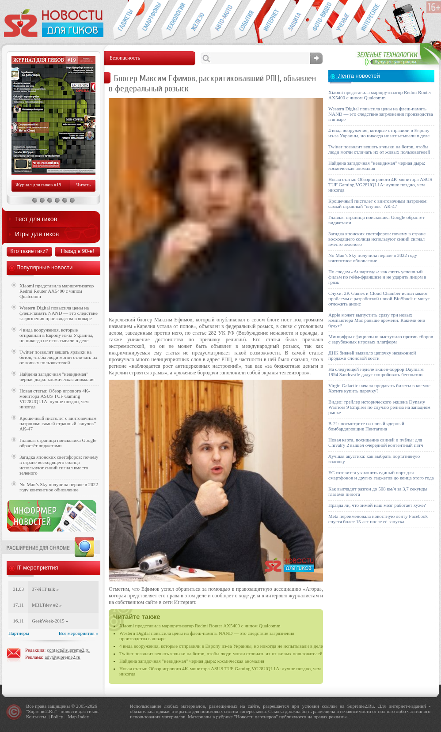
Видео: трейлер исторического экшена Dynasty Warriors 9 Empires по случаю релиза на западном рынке (379, 407)
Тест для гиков (36, 219)
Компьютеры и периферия (198, 20)
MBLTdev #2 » (46, 604)
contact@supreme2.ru (68, 650)
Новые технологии (173, 20)
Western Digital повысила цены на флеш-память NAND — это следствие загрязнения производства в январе (58, 313)
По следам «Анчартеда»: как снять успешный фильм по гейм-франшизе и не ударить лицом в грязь (377, 277)
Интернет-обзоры (271, 20)
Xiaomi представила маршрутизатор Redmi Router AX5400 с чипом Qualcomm (200, 625)
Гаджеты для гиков (124, 20)
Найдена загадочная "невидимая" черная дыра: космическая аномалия (191, 661)
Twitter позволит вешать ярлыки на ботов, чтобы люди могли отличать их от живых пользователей (221, 653)
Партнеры (18, 633)
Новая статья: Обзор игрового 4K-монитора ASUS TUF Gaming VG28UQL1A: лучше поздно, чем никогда (54, 398)
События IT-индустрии (246, 20)
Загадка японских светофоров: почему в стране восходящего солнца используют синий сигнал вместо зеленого (59, 464)
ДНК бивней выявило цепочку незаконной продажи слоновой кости (372, 355)
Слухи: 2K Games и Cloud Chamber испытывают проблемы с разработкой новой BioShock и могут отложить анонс (379, 298)
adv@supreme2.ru (62, 657)
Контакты (36, 716)
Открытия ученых (343, 20)
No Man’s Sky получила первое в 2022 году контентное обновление (58, 487)
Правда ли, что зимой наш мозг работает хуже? (377, 505)
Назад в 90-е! (77, 251)
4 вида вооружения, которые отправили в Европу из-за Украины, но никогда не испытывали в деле (221, 646)
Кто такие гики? (29, 251)
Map (72, 716)
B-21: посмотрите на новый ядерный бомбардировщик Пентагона (366, 426)
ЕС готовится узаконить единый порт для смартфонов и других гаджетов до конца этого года (381, 475)
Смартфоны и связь (149, 20)
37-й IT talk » (45, 589)
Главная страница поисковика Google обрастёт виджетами (57, 443)
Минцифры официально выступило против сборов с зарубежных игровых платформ (380, 339)
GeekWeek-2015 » (50, 620)
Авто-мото (222, 20)
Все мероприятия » (78, 633)
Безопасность (295, 20)
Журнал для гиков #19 (38, 184)
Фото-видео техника (319, 20)
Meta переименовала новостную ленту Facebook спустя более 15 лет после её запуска (378, 518)
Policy (57, 716)
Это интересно (372, 20)
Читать (83, 184)
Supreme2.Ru (41, 711)
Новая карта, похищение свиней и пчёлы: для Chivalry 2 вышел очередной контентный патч (375, 442)
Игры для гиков (37, 234)
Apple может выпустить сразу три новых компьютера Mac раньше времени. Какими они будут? (376, 320)
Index (83, 716)
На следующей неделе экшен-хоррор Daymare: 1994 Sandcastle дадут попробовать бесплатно (376, 371)
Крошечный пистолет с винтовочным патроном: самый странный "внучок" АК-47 (57, 423)
